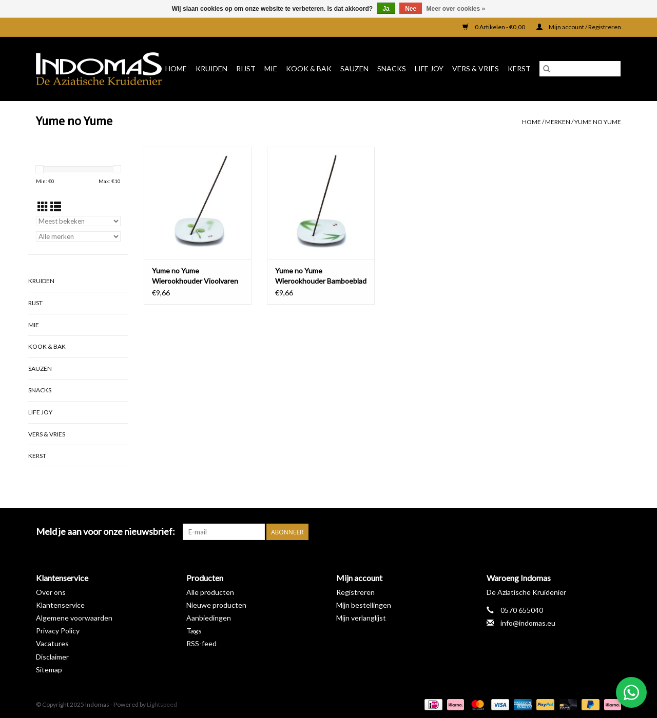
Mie (270, 68)
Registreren (355, 592)
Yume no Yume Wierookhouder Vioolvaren (195, 275)
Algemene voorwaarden (74, 617)
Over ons (51, 592)
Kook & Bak (309, 68)
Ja (385, 8)
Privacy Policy (58, 630)
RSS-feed (201, 643)
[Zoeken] (580, 69)
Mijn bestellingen (363, 605)
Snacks (391, 68)
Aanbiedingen (208, 617)
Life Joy (429, 68)
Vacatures (52, 643)
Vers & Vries (475, 68)
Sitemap (49, 669)
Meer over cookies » (456, 8)
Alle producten (210, 592)
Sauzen (354, 68)
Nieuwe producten (216, 605)
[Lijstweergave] (55, 206)
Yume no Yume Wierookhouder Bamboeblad (320, 275)
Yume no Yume (597, 122)
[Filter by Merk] (78, 236)
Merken (557, 122)
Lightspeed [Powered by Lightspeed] (162, 704)
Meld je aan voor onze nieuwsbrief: (105, 531)
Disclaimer (52, 656)
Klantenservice (60, 605)
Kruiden (211, 68)
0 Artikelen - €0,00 (494, 27)
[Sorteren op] (78, 221)
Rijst (246, 68)
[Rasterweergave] (42, 206)
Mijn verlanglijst (361, 617)
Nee (410, 8)
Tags (194, 630)
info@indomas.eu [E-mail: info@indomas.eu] (527, 623)
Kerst (519, 68)
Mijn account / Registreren (578, 27)
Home (176, 68)
